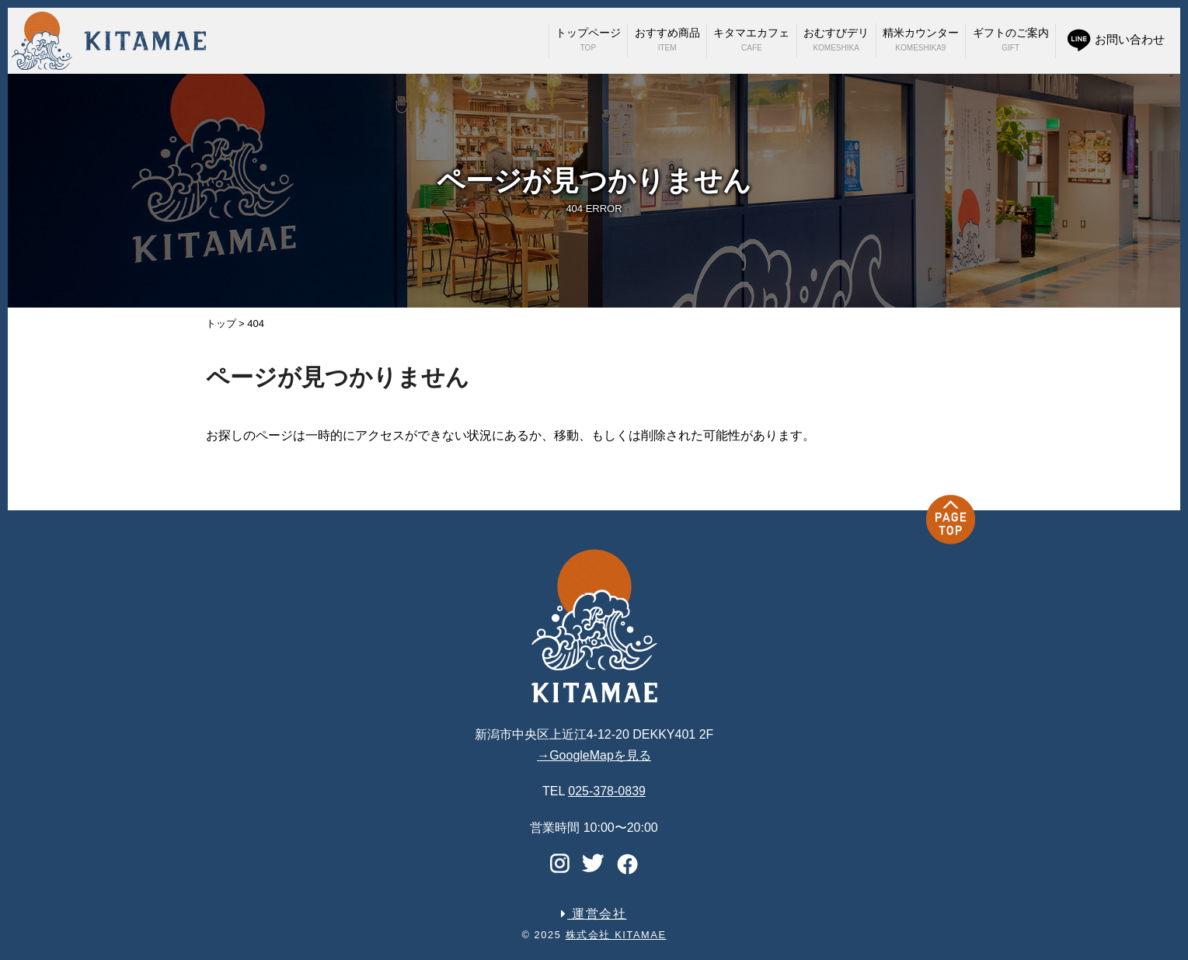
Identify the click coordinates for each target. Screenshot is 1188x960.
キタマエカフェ (751, 39)
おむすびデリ (836, 39)
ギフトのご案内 (1011, 39)
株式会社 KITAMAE (616, 935)
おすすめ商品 (667, 39)
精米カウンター (921, 39)
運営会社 (593, 913)
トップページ (588, 39)
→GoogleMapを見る (594, 755)
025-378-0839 (607, 791)
